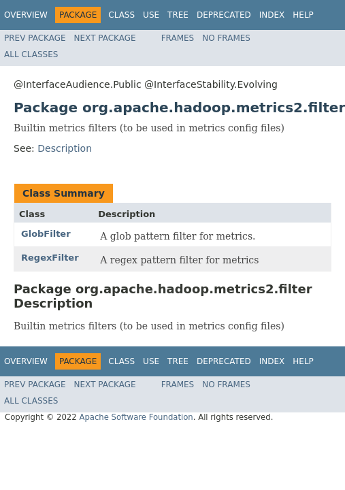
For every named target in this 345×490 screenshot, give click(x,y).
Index (272, 15)
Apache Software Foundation (136, 417)
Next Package (105, 38)
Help (303, 15)
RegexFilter (50, 257)
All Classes (31, 54)
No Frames (226, 38)
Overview (26, 15)
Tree (177, 15)
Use (151, 15)
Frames (178, 38)
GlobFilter (46, 234)
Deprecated (224, 15)
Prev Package (35, 38)
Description (64, 148)
